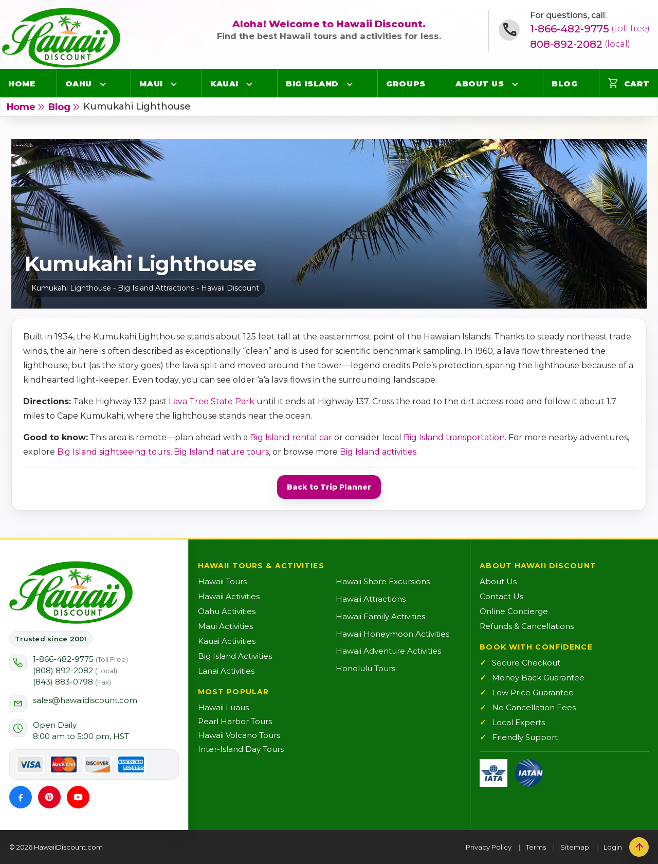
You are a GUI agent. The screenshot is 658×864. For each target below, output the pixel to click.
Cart (629, 83)
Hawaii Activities (229, 596)
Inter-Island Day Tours (241, 749)
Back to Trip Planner (329, 487)
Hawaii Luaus (223, 707)
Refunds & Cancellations (527, 626)
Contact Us (501, 596)
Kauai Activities (226, 641)
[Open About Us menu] (515, 84)
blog (59, 106)
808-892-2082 (580, 44)
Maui (150, 83)
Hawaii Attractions (371, 599)
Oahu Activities (226, 611)
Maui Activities (225, 626)
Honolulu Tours (365, 668)
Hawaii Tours (222, 581)
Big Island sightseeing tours (113, 452)
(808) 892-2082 (75, 670)
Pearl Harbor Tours (235, 721)
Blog (564, 83)
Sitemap (574, 847)
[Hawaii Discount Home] (71, 592)
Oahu (78, 83)
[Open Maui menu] (173, 84)
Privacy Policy (488, 847)
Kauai (224, 83)
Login (613, 847)
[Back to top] (639, 847)
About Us (479, 83)
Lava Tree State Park (211, 401)
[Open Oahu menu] (102, 84)
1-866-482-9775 (590, 29)
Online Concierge (514, 611)
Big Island (312, 83)
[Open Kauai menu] (249, 84)
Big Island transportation (454, 437)
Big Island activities (378, 452)
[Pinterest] (49, 797)
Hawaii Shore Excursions (383, 581)
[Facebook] (20, 797)
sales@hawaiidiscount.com (85, 700)
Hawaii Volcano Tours (239, 735)
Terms (536, 847)
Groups (405, 83)
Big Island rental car (291, 437)
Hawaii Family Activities (380, 616)
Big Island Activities (235, 656)
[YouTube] (78, 797)
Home (21, 83)
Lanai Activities (226, 671)
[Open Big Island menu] (349, 84)
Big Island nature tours (221, 452)
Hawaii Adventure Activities (388, 651)
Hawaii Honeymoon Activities (392, 634)
